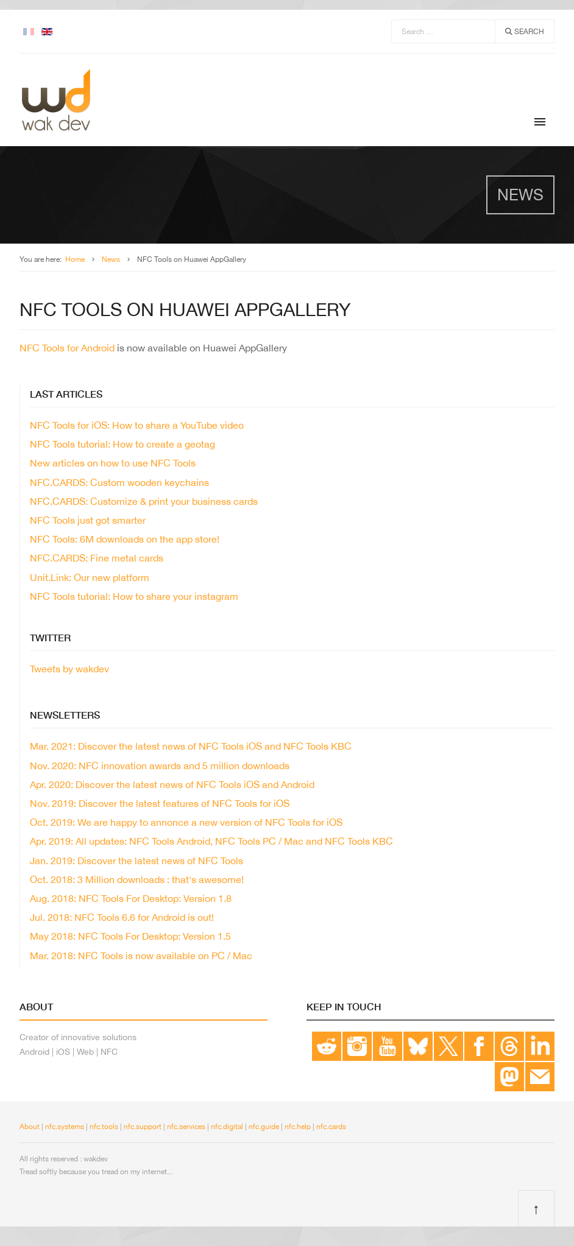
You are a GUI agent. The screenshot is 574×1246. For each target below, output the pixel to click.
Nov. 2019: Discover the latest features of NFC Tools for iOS (159, 803)
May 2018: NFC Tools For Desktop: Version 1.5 (130, 936)
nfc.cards (331, 1126)
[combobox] (443, 31)
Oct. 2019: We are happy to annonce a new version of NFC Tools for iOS (186, 822)
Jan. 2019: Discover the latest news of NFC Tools (136, 860)
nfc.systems (63, 1126)
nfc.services (186, 1126)
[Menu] (540, 121)
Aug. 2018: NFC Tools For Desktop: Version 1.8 (131, 898)
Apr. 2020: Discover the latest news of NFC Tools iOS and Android (172, 784)
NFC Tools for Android (67, 347)
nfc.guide (264, 1126)
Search (524, 31)
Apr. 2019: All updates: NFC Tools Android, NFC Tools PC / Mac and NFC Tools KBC (211, 841)
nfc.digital (227, 1126)
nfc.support (142, 1126)
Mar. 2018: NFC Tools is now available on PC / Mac (141, 955)
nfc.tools (104, 1126)
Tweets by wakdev (69, 668)
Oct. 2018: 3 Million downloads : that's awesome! (137, 879)
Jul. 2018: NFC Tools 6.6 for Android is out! (122, 917)
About (29, 1126)
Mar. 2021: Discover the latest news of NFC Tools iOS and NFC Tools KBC (191, 746)
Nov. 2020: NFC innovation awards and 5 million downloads (159, 765)
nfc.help (298, 1126)
